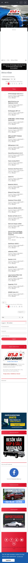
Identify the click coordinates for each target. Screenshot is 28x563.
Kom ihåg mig (6, 335)
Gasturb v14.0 (12, 259)
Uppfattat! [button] (8, 560)
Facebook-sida (15, 478)
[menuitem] (6, 2)
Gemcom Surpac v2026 (15, 223)
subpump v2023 (12, 251)
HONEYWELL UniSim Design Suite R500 (16, 119)
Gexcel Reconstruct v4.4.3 (15, 153)
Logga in (3, 322)
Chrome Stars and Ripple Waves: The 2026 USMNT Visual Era (15, 233)
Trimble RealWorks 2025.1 (15, 128)
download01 (21, 95)
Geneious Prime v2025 (14, 200)
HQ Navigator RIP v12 (14, 110)
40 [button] (19, 83)
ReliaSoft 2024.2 (13, 184)
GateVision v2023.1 (13, 243)
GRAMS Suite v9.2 (13, 292)
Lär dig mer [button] (20, 556)
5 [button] (16, 83)
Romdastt (20, 104)
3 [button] (12, 83)
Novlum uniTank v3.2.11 (15, 215)
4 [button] (14, 83)
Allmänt (14, 97)
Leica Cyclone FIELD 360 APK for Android (15, 275)
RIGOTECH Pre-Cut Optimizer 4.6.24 (13, 102)
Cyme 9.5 (10, 176)
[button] (6, 83)
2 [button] (10, 83)
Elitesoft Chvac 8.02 (13, 192)
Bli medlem (10, 322)
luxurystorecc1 (11, 237)
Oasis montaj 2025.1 (14, 161)
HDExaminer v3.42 (13, 145)
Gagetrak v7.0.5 (12, 284)
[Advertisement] (14, 44)
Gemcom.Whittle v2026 (14, 208)
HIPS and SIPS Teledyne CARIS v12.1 (15, 136)
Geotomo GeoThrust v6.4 (15, 168)
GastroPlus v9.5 (12, 267)
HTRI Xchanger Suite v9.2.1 (15, 93)
